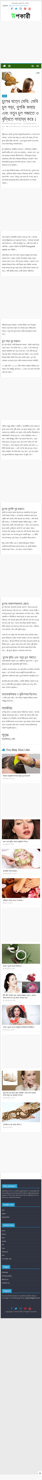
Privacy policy (7, 1276)
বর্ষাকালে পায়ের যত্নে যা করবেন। (13, 900)
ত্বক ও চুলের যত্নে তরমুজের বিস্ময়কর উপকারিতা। (19, 1027)
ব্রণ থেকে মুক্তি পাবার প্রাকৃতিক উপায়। (15, 841)
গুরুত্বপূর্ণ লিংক (6, 1217)
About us (5, 1279)
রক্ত (3, 1210)
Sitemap (5, 1272)
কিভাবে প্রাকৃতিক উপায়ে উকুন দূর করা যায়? (16, 776)
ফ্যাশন (4, 96)
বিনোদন (4, 1234)
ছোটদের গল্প (5, 1252)
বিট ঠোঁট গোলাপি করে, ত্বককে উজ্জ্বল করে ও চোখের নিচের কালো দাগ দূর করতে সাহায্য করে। (19, 996)
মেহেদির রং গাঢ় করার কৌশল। (12, 1124)
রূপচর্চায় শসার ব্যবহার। (10, 871)
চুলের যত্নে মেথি (29, 126)
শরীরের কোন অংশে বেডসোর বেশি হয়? (18, 6)
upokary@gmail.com (32, 1298)
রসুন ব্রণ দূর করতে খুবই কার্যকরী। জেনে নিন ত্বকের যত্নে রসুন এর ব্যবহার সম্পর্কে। (19, 1094)
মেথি (35, 126)
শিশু (3, 1245)
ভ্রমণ (3, 1238)
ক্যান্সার (4, 1214)
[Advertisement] (21, 41)
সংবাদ (3, 1248)
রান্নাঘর (4, 1241)
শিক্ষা (3, 1255)
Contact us (6, 1283)
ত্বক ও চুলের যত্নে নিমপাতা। (12, 966)
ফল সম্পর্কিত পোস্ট (6, 1259)
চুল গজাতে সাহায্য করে (13, 126)
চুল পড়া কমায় (22, 126)
